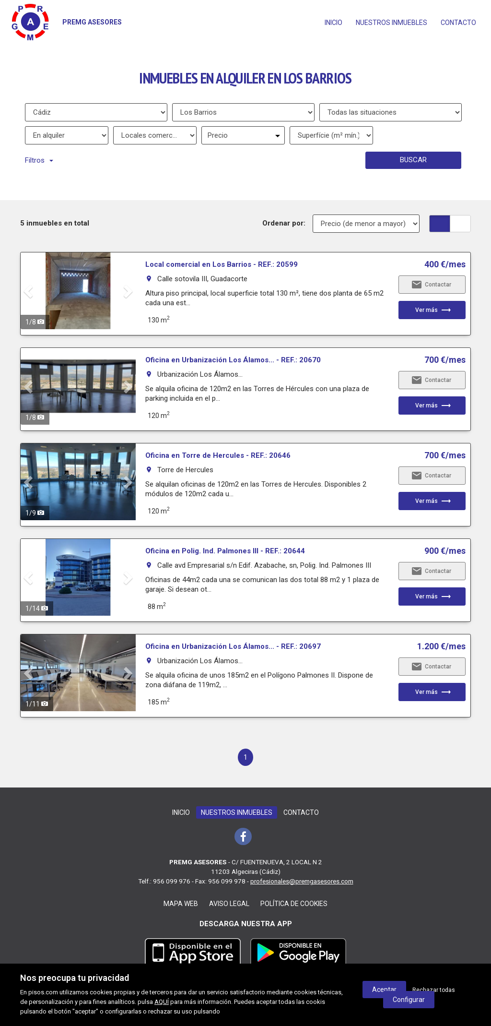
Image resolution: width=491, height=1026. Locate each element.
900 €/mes (445, 551)
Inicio (333, 22)
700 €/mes (445, 360)
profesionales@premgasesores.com (301, 881)
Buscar (413, 159)
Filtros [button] (39, 160)
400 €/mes (445, 264)
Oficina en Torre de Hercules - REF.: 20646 (218, 455)
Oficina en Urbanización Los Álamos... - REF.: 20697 (233, 646)
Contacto (458, 22)
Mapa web (181, 903)
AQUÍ (161, 1001)
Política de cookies (293, 903)
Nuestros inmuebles (391, 22)
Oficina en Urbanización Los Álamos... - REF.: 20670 (233, 360)
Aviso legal (229, 903)
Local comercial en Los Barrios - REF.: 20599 (221, 264)
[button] (29, 290)
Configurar (409, 999)
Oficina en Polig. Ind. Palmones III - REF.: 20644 (225, 551)
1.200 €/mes (441, 646)
